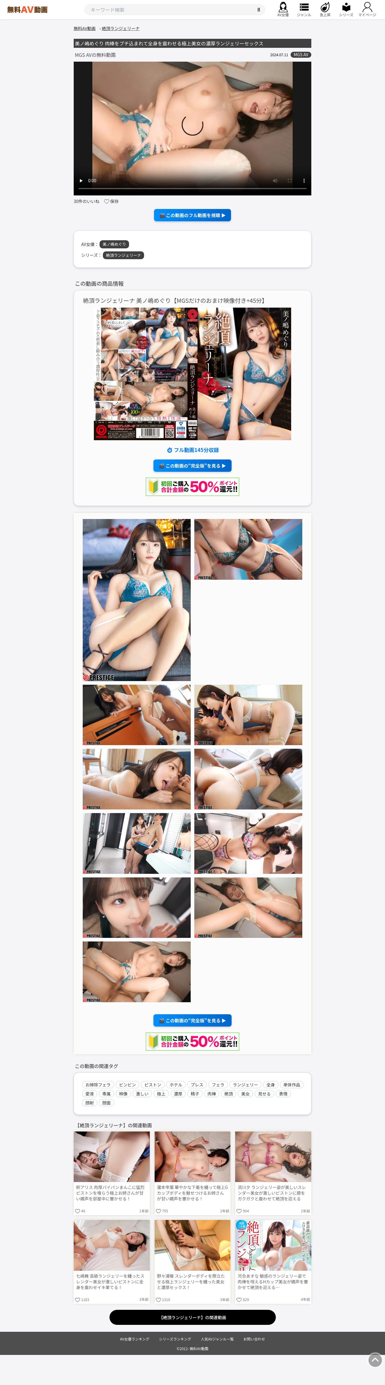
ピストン (152, 1085)
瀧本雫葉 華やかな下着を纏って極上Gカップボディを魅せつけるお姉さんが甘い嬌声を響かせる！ (192, 1193)
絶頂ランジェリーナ (123, 255)
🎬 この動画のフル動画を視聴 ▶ (192, 215)
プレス (197, 1085)
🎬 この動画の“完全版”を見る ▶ (192, 465)
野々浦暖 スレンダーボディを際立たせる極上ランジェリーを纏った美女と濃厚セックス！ (191, 1281)
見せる (264, 1094)
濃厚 (178, 1094)
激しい (142, 1094)
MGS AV (301, 54)
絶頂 (228, 1094)
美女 (245, 1094)
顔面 (106, 1103)
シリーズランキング (175, 1338)
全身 (270, 1085)
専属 (106, 1094)
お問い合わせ (254, 1338)
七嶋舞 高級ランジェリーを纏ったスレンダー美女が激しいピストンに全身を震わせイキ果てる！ (110, 1281)
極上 (161, 1094)
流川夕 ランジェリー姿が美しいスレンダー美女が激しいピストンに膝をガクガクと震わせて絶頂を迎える (272, 1193)
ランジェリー (245, 1085)
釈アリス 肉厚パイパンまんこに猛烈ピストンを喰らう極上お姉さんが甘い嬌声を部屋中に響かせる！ (110, 1193)
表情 (283, 1094)
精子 (195, 1094)
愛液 (89, 1094)
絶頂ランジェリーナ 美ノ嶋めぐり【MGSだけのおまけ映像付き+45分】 (175, 300)
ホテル (176, 1085)
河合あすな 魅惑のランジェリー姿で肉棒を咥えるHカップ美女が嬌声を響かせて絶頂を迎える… (273, 1281)
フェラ (218, 1085)
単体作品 (291, 1085)
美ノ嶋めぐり (114, 244)
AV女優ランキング (134, 1338)
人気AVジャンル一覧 (217, 1338)
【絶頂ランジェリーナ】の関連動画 (192, 1317)
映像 (123, 1094)
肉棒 (212, 1094)
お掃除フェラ (98, 1085)
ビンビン (127, 1085)
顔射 (89, 1103)
